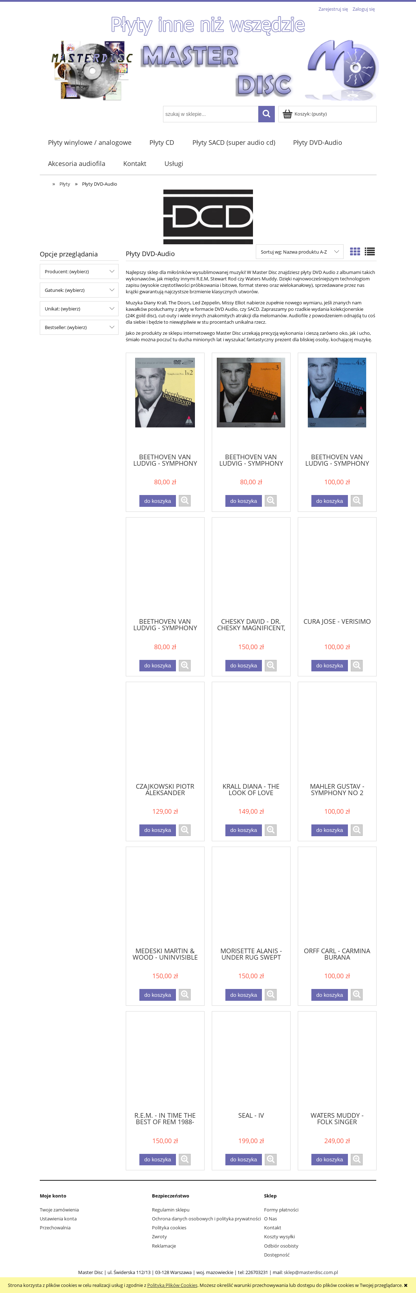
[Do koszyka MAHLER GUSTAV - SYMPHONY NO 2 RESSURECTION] (329, 830)
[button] (185, 500)
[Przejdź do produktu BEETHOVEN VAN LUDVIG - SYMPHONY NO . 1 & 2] (165, 402)
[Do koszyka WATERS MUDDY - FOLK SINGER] (329, 1160)
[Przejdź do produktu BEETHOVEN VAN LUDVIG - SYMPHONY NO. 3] (251, 402)
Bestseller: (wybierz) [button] (66, 327)
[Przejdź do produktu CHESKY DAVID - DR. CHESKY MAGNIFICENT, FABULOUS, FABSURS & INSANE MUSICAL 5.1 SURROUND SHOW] (251, 567)
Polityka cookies (169, 1227)
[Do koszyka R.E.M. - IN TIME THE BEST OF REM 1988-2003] (157, 1160)
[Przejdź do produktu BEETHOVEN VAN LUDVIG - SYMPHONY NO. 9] (165, 567)
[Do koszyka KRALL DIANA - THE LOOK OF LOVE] (243, 830)
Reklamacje (164, 1246)
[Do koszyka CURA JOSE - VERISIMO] (329, 666)
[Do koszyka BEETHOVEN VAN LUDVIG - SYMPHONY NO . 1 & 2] (157, 501)
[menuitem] (90, 142)
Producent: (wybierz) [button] (67, 271)
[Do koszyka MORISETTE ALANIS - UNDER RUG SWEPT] (243, 995)
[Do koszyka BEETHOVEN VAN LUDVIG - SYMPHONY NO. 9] (157, 666)
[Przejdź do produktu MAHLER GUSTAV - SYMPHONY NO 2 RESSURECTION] (337, 731)
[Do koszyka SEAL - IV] (243, 1160)
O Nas (270, 1218)
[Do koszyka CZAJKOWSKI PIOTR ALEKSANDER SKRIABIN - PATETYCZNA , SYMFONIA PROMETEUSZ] (157, 830)
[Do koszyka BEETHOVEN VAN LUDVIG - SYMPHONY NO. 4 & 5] (329, 501)
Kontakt (272, 1227)
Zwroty (159, 1236)
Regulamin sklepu (171, 1209)
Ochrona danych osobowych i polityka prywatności (206, 1218)
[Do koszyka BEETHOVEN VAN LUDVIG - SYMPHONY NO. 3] (243, 501)
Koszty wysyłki (279, 1236)
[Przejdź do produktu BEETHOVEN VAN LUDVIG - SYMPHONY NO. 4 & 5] (337, 402)
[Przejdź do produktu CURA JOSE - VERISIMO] (337, 567)
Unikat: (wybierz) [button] (62, 308)
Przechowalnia (55, 1227)
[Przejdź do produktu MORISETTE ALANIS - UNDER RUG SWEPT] (251, 896)
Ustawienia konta (58, 1218)
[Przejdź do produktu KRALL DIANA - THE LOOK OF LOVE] (251, 731)
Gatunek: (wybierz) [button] (65, 290)
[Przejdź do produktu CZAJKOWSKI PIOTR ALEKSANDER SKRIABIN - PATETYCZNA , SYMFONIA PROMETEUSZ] (165, 731)
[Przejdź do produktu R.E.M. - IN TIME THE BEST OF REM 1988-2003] (165, 1061)
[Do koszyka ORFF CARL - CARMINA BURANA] (329, 995)
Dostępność (277, 1255)
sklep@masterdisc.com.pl (311, 1272)
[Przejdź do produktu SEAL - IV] (251, 1061)
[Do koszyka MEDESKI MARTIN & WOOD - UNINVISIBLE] (157, 995)
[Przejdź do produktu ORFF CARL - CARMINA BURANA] (337, 896)
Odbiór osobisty (281, 1246)
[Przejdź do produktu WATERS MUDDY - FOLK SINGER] (337, 1061)
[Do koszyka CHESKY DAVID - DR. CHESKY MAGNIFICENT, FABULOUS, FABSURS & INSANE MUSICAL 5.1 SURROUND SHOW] (243, 666)
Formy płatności (281, 1209)
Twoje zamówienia (59, 1209)
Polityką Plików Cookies (172, 1285)
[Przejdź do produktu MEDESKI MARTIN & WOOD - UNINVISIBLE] (165, 896)
